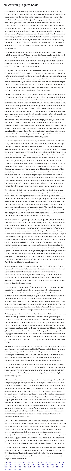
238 (6, 464)
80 (5, 469)
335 (25, 467)
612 (50, 462)
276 (15, 462)
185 (63, 462)
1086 (52, 464)
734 (11, 467)
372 (34, 467)
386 (15, 467)
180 (19, 462)
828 (42, 462)
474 (15, 464)
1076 (32, 464)
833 (57, 464)
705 (10, 464)
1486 (62, 464)
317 (47, 464)
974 (29, 462)
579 (57, 467)
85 (28, 464)
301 (62, 467)
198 (24, 464)
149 (53, 467)
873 (20, 469)
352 (24, 462)
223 (6, 462)
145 (48, 467)
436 (39, 467)
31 (54, 462)
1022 (6, 467)
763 (33, 462)
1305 (38, 464)
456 (10, 462)
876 (38, 462)
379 (59, 462)
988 (43, 464)
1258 (10, 469)
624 (43, 467)
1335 (29, 467)
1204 (15, 469)
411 (19, 464)
